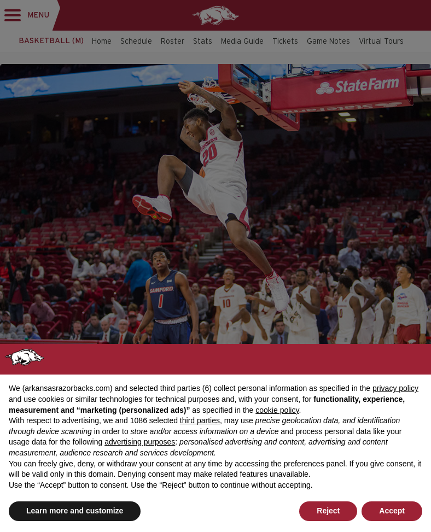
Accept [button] (392, 510)
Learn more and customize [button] (74, 510)
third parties (200, 420)
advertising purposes (139, 441)
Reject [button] (328, 510)
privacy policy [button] (395, 388)
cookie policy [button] (277, 410)
